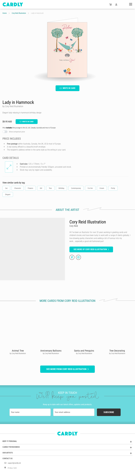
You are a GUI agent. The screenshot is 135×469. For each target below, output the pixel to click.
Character (17, 188)
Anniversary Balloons (50, 350)
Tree (50, 188)
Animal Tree (18, 350)
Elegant (7, 194)
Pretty (113, 188)
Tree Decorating (117, 350)
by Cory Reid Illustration (18, 353)
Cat (6, 188)
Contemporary (76, 188)
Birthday (61, 188)
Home (4, 13)
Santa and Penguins (84, 350)
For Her (90, 188)
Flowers (30, 188)
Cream (102, 188)
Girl (41, 188)
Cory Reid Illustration (19, 13)
